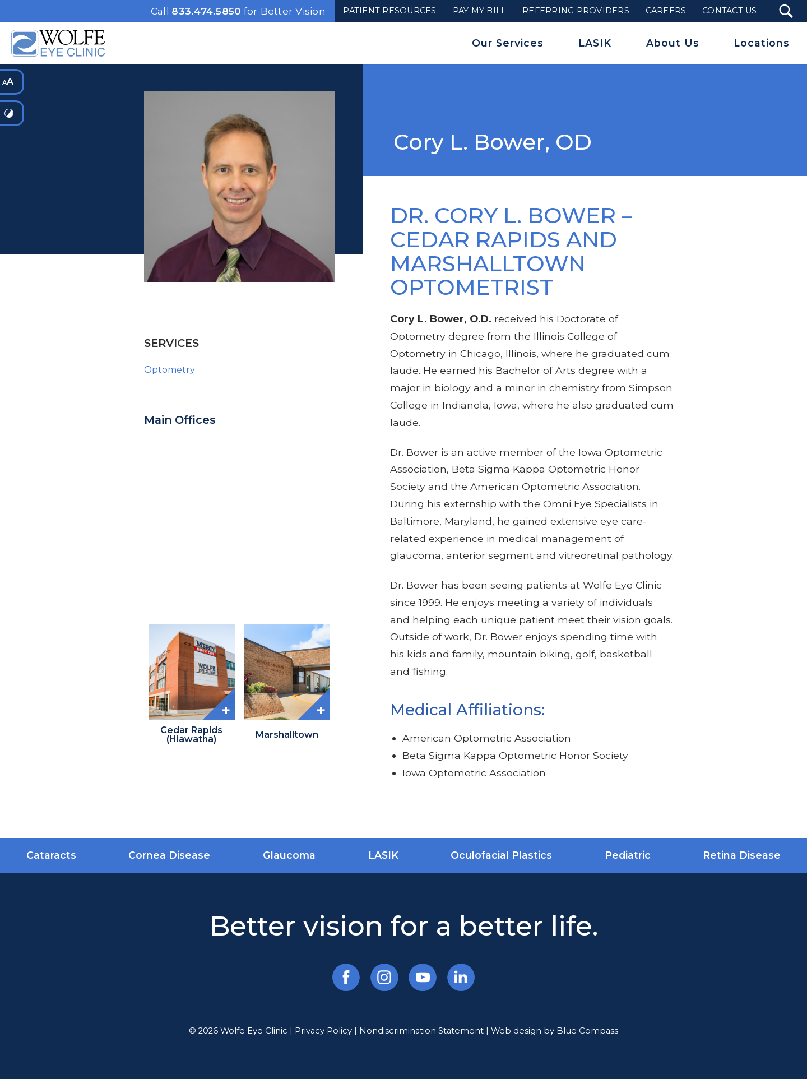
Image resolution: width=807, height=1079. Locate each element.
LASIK (383, 855)
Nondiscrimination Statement (421, 1031)
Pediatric (628, 855)
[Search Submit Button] (786, 11)
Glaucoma (289, 855)
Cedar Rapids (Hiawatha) (191, 734)
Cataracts (51, 855)
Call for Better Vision (238, 11)
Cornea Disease (169, 855)
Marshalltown (287, 734)
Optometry (169, 369)
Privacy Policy (323, 1031)
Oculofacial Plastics (501, 855)
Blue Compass (587, 1031)
